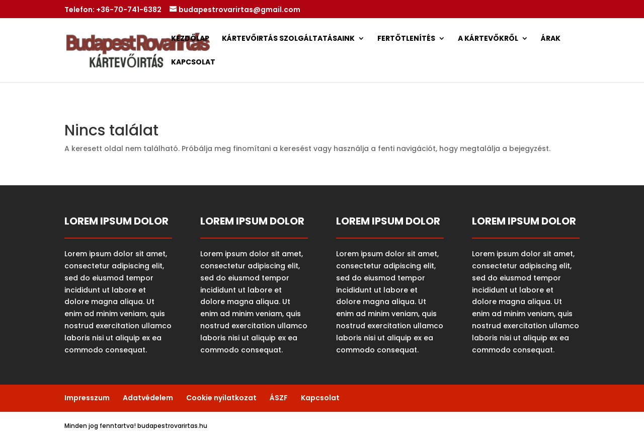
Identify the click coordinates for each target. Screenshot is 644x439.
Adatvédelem (148, 398)
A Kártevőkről (488, 39)
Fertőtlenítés (406, 39)
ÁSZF (279, 398)
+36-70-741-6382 (129, 10)
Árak (550, 39)
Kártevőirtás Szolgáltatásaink (288, 39)
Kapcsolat (193, 62)
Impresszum (87, 398)
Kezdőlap (190, 39)
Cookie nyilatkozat (221, 398)
